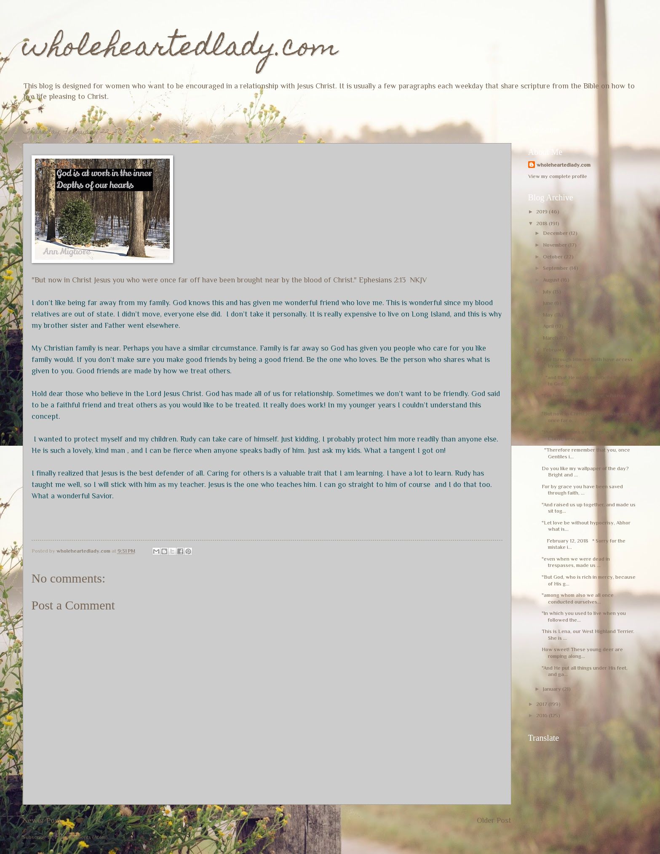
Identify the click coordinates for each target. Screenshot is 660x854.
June (548, 303)
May (548, 314)
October (553, 256)
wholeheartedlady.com (180, 49)
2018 (542, 223)
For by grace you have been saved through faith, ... (582, 489)
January (552, 689)
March (551, 338)
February (554, 349)
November (555, 245)
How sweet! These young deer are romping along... (582, 652)
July (548, 291)
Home (269, 820)
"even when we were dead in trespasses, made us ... (576, 562)
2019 (542, 211)
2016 (542, 715)
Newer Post (42, 820)
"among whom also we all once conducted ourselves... (578, 598)
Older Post (494, 820)
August (552, 280)
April (549, 326)
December (556, 233)
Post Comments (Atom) (81, 837)
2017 (542, 704)
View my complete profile (557, 176)
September (556, 268)
